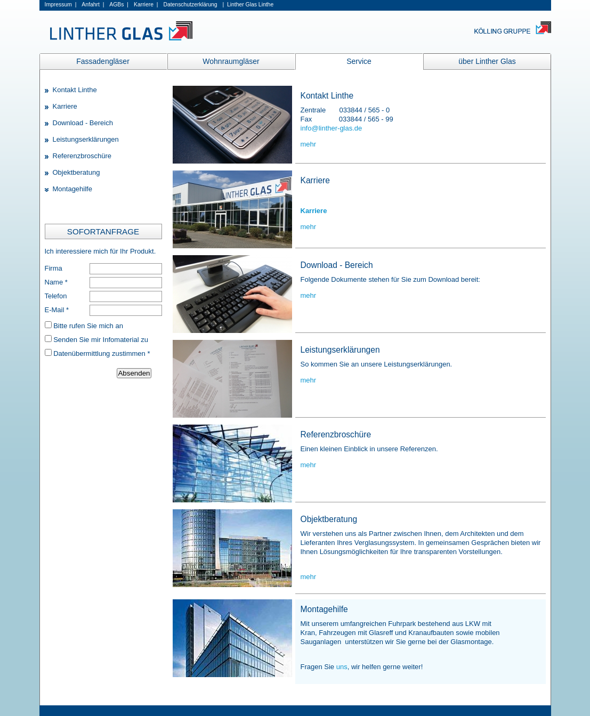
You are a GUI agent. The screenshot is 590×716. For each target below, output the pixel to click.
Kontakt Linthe (75, 90)
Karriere (65, 106)
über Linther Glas (486, 61)
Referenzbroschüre (82, 156)
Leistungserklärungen (86, 139)
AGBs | (118, 4)
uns (341, 667)
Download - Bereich (83, 123)
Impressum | (61, 4)
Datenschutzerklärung (190, 4)
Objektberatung (76, 172)
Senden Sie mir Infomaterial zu (100, 340)
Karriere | (146, 4)
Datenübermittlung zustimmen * (101, 353)
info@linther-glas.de (331, 128)
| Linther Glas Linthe (247, 4)
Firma (53, 268)
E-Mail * (57, 310)
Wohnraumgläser (231, 61)
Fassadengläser (103, 61)
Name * (56, 282)
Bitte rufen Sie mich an (88, 326)
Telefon (56, 296)
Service (358, 61)
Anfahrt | (93, 4)
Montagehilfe (72, 189)
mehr (309, 144)
